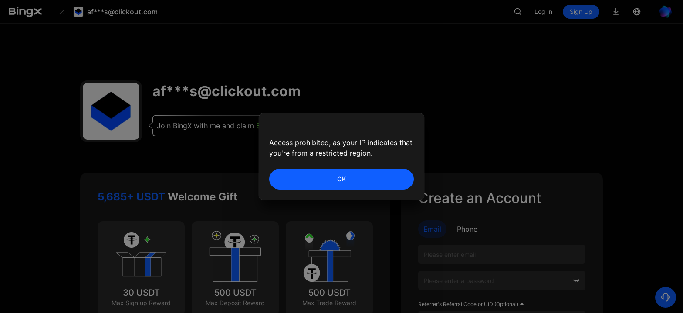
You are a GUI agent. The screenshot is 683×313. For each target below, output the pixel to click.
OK (341, 179)
